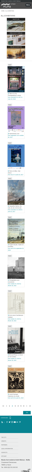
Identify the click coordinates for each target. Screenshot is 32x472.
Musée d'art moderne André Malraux (11, 1)
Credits (3, 441)
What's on (16, 19)
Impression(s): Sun (14, 133)
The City (3, 437)
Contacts (4, 452)
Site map (3, 456)
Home (2, 11)
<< (3, 406)
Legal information (7, 448)
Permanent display (16, 33)
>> (30, 406)
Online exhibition (16, 47)
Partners (4, 445)
